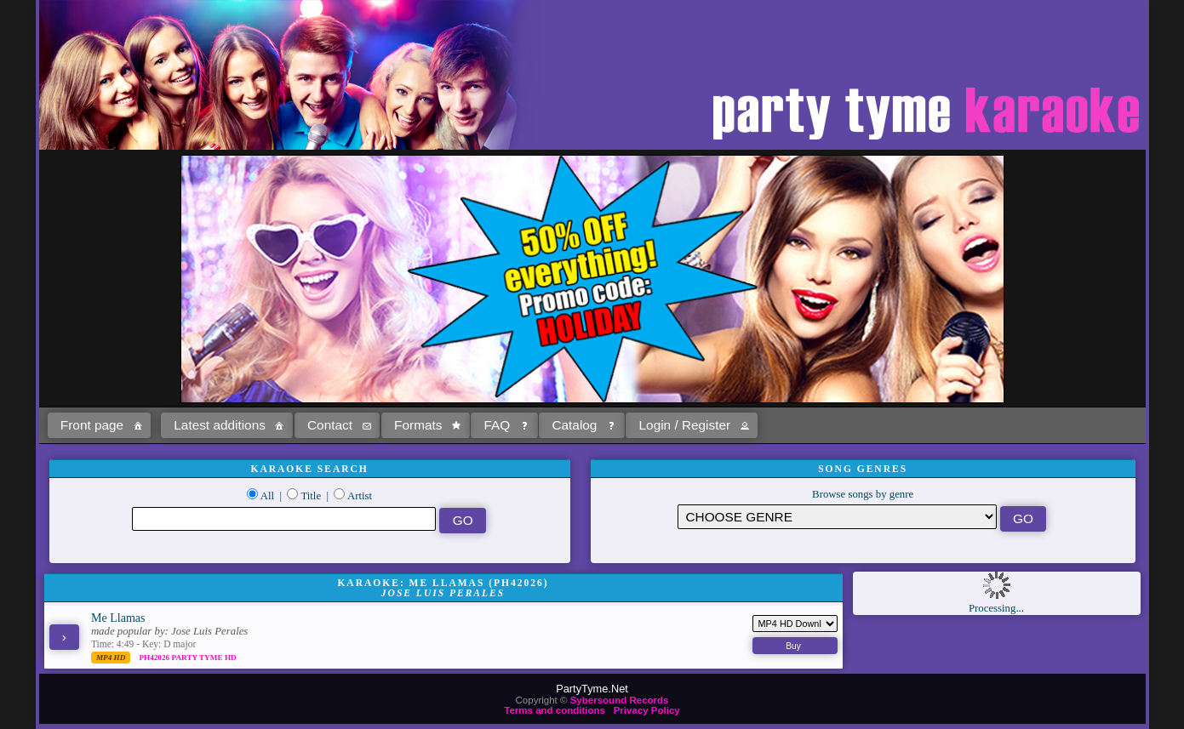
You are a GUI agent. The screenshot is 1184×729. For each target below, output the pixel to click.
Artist (359, 496)
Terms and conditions (554, 710)
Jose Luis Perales (209, 631)
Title (310, 496)
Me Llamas (118, 617)
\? (837, 516)
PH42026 (155, 657)
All (267, 496)
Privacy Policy (647, 710)
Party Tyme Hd (203, 657)
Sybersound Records (619, 700)
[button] (100, 425)
